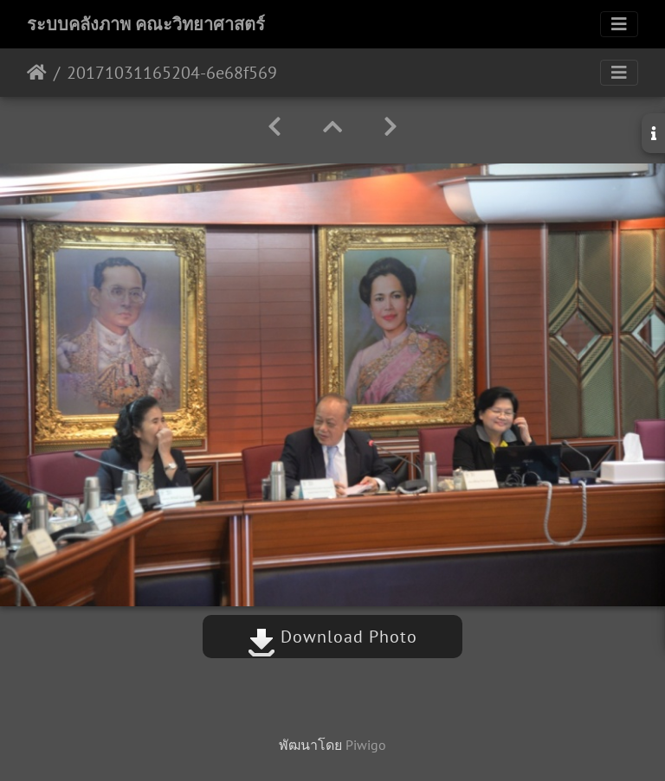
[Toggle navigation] (619, 24)
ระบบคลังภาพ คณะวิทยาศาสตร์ (146, 24)
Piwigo (365, 744)
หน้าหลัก (37, 73)
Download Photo (332, 636)
